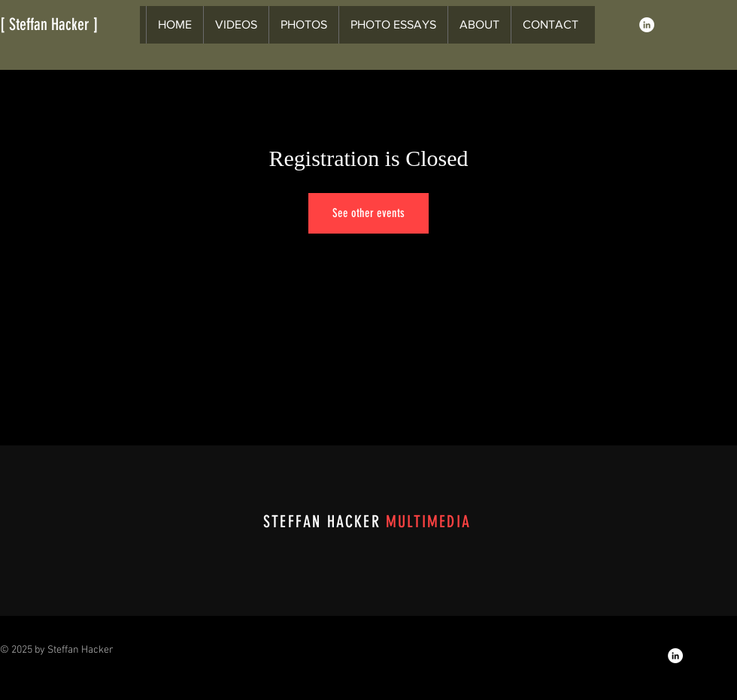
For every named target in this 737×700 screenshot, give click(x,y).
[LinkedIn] (646, 24)
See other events (368, 213)
